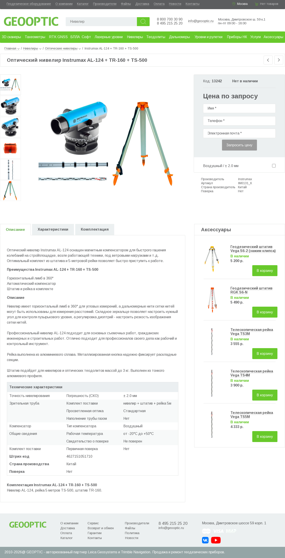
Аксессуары (273, 37)
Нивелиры (135, 37)
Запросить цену (239, 145)
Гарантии (95, 533)
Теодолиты (155, 37)
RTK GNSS (58, 37)
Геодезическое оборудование (29, 4)
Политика (132, 533)
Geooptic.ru (31, 20)
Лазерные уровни (109, 37)
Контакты (193, 4)
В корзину (265, 271)
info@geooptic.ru (201, 21)
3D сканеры (11, 37)
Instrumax (245, 179)
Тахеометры (35, 37)
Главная (12, 48)
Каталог (83, 4)
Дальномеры (179, 37)
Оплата (159, 4)
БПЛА (75, 37)
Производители (104, 4)
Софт (86, 37)
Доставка (142, 4)
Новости (175, 4)
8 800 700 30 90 (170, 19)
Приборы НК (237, 37)
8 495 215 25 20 (170, 23)
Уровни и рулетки (208, 37)
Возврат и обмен (101, 528)
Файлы (126, 4)
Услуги (255, 37)
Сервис (93, 523)
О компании (64, 4)
